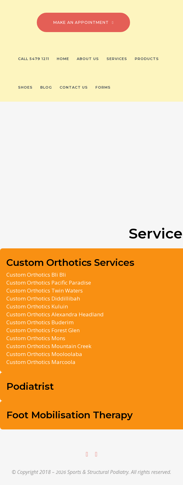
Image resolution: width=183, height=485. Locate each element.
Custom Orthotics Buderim (40, 322)
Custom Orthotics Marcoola (40, 362)
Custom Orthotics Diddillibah (43, 298)
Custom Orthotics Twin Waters (44, 290)
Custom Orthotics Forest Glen (43, 330)
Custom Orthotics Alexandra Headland (55, 314)
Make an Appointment (83, 22)
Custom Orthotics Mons (35, 338)
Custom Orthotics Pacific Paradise (48, 282)
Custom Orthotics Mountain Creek (48, 346)
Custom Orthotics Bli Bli (36, 274)
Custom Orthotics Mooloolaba (44, 354)
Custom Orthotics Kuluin (37, 306)
